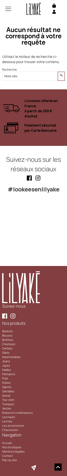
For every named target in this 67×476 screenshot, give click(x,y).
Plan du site (9, 460)
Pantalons (8, 374)
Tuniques (8, 404)
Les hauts (8, 417)
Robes (6, 383)
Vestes (6, 408)
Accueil (7, 443)
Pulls (5, 378)
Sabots (6, 387)
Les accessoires (13, 426)
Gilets (5, 353)
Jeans (6, 361)
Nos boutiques (11, 447)
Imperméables (11, 357)
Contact (7, 456)
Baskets (7, 331)
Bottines (7, 340)
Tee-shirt (8, 400)
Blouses (7, 335)
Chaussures (10, 430)
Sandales (8, 391)
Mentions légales (13, 451)
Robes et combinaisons (17, 413)
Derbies (7, 348)
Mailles (6, 370)
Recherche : (10, 69)
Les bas (7, 421)
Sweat (6, 396)
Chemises (8, 344)
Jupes (6, 366)
